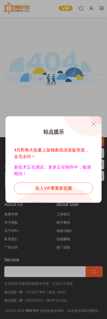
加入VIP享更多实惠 (53, 188)
